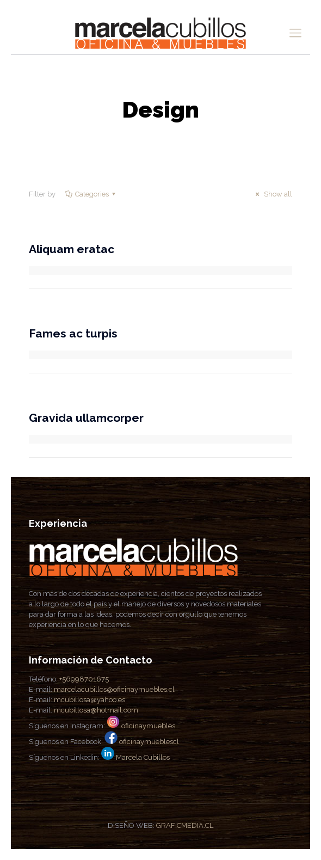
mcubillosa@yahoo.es (89, 700)
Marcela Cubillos (143, 757)
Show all (272, 194)
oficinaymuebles (148, 726)
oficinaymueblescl (149, 742)
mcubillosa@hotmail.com (96, 710)
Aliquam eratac (71, 249)
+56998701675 (84, 679)
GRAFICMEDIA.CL (184, 825)
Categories (91, 194)
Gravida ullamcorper (86, 418)
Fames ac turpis (73, 333)
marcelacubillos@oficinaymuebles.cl (114, 689)
